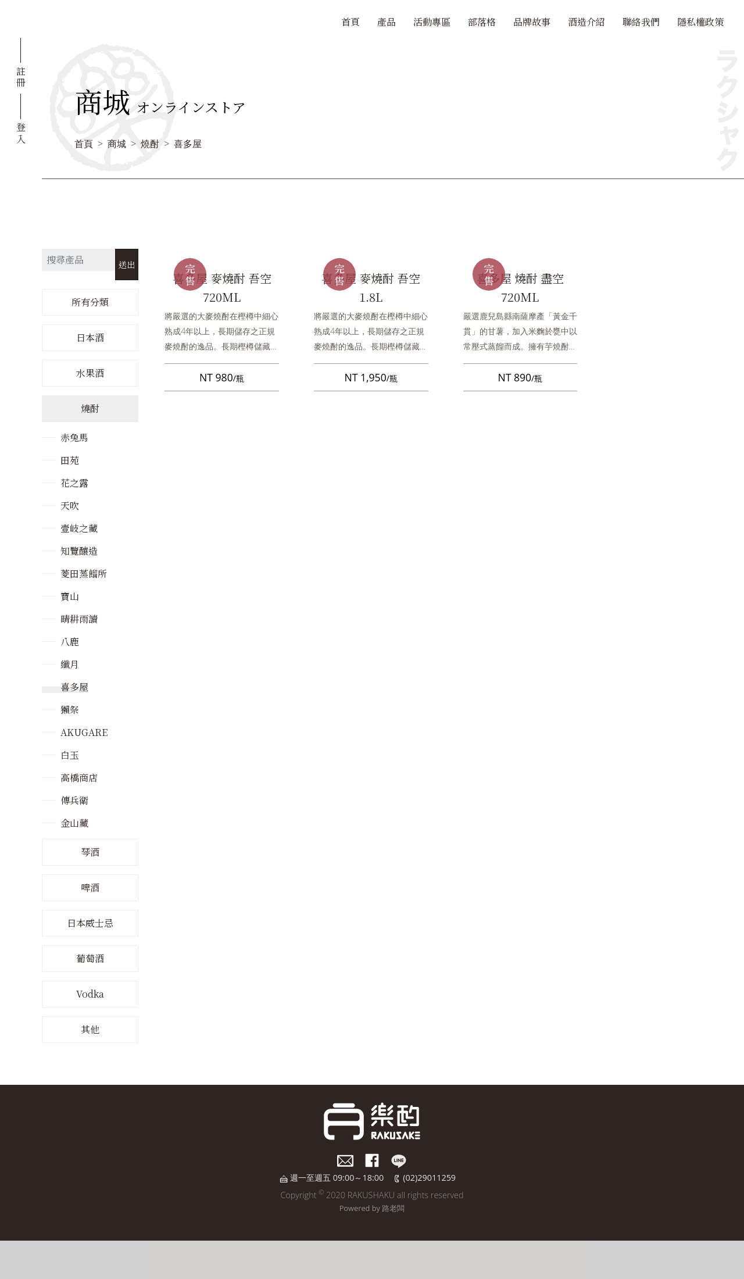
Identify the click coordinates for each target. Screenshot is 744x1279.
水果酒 (90, 373)
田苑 (69, 460)
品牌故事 (531, 21)
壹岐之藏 (79, 528)
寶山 (69, 596)
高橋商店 (79, 777)
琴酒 (90, 852)
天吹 (69, 505)
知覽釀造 (79, 551)
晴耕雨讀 (79, 619)
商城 (117, 143)
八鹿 (69, 641)
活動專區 (431, 21)
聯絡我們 (641, 21)
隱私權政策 (700, 21)
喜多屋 (188, 143)
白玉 (69, 755)
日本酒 (90, 337)
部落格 (482, 21)
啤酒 (90, 887)
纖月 (69, 664)
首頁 (350, 21)
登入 (21, 132)
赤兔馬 (74, 437)
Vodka (90, 994)
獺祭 (69, 709)
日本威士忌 (90, 923)
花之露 (74, 483)
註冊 (21, 76)
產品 (386, 21)
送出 (127, 264)
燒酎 (150, 143)
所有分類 (90, 302)
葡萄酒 (90, 958)
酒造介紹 (586, 21)
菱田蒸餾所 (83, 573)
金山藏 (74, 823)
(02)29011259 (429, 1177)
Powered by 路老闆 (372, 1208)
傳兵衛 (74, 800)
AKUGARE (84, 732)
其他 (90, 1029)
